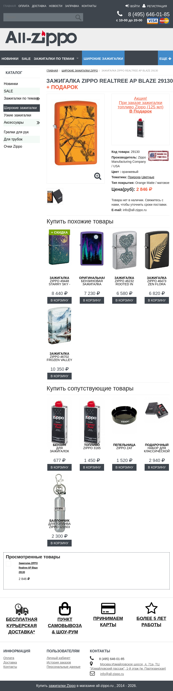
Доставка (39, 6)
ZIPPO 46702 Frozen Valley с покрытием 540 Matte (59, 360)
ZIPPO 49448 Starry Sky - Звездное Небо (59, 284)
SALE (26, 58)
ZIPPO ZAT (124, 446)
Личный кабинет (58, 658)
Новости (55, 6)
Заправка (72, 6)
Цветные (147, 177)
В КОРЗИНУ (59, 300)
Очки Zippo (13, 146)
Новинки (10, 58)
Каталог (14, 73)
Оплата (23, 6)
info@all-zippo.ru (112, 674)
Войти (132, 6)
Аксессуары (14, 122)
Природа (134, 177)
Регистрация (154, 6)
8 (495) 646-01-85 (149, 14)
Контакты (89, 6)
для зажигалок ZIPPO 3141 (59, 449)
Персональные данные (63, 667)
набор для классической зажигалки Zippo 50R (157, 451)
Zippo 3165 (91, 446)
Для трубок (13, 139)
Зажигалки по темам (54, 58)
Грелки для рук (16, 132)
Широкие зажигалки (103, 58)
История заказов (59, 662)
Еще (165, 58)
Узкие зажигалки (17, 115)
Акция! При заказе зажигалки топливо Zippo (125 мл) (140, 105)
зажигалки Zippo (62, 686)
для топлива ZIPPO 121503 (59, 524)
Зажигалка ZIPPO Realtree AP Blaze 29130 (28, 567)
